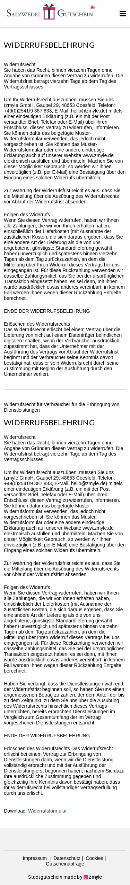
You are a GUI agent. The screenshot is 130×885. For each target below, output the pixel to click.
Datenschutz (66, 858)
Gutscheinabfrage (65, 864)
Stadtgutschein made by (65, 877)
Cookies (93, 858)
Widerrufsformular (47, 811)
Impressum (35, 858)
